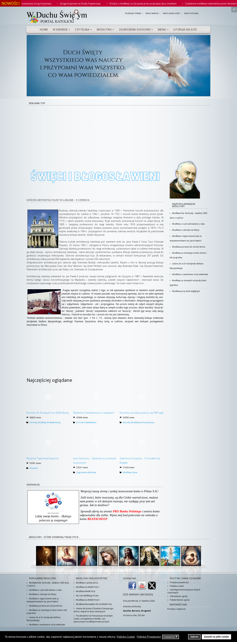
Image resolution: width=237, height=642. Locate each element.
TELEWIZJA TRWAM (133, 13)
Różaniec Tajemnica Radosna (42, 458)
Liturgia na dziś (185, 29)
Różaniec (34, 468)
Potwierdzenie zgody (179, 599)
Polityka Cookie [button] (126, 636)
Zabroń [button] (194, 636)
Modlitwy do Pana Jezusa (142, 422)
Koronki (33, 422)
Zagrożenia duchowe (134, 29)
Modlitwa (104, 29)
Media (162, 29)
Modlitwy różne (130, 472)
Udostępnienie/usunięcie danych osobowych (183, 591)
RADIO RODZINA (191, 13)
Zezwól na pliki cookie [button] (216, 636)
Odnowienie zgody (178, 596)
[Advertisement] (118, 130)
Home (44, 29)
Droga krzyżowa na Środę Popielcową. (87, 3)
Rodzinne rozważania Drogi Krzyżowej (38, 3)
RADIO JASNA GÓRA (171, 13)
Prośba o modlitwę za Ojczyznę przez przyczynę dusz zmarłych (150, 3)
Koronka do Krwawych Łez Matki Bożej (47, 412)
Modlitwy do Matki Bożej (49, 422)
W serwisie (60, 29)
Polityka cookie (176, 586)
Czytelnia (82, 29)
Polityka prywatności (179, 582)
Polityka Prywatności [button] (149, 636)
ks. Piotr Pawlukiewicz (86, 422)
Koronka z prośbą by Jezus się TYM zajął (141, 412)
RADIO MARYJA (151, 13)
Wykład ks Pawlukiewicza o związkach (93, 412)
